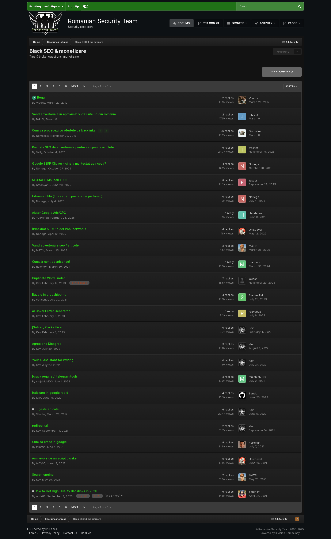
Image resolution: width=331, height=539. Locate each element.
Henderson (256, 213)
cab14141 (254, 491)
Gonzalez (255, 131)
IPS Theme (34, 529)
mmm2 (40, 446)
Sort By (291, 86)
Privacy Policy (51, 532)
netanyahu (43, 184)
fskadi (253, 180)
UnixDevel (255, 229)
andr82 (41, 496)
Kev (38, 282)
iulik (38, 397)
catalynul (42, 299)
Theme (32, 532)
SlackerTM (256, 295)
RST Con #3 (210, 23)
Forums (183, 23)
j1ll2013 (253, 114)
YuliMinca (42, 217)
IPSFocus (51, 529)
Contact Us (70, 532)
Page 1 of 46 (102, 86)
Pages (292, 23)
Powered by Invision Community (280, 532)
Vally (39, 152)
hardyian (254, 442)
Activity (266, 23)
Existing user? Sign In (46, 6)
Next (75, 86)
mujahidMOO (44, 381)
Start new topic (282, 72)
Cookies (86, 532)
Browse (238, 23)
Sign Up (73, 6)
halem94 (41, 266)
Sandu (253, 393)
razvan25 (255, 311)
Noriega (41, 168)
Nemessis (42, 135)
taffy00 (40, 463)
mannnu (254, 262)
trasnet (253, 147)
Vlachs (40, 102)
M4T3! (40, 119)
